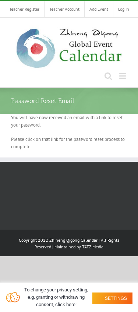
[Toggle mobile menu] (123, 76)
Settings (115, 298)
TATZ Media (92, 246)
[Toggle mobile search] (108, 76)
